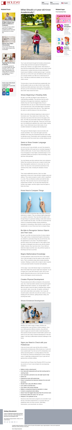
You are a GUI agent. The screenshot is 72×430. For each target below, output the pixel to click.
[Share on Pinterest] (11, 90)
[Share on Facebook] (4, 93)
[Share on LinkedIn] (7, 93)
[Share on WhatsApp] (7, 90)
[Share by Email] (4, 90)
